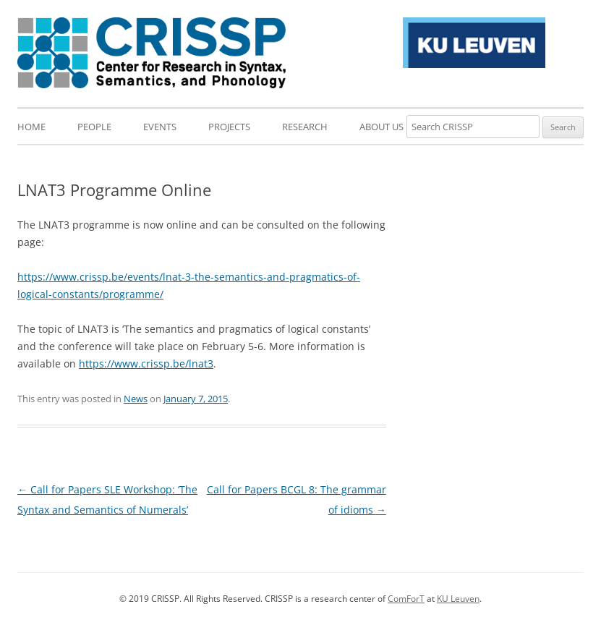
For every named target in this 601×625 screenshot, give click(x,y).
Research (305, 126)
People (94, 126)
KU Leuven (458, 598)
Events (159, 126)
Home (31, 126)
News (136, 398)
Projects (229, 126)
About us (381, 126)
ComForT (406, 598)
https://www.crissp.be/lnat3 (146, 363)
